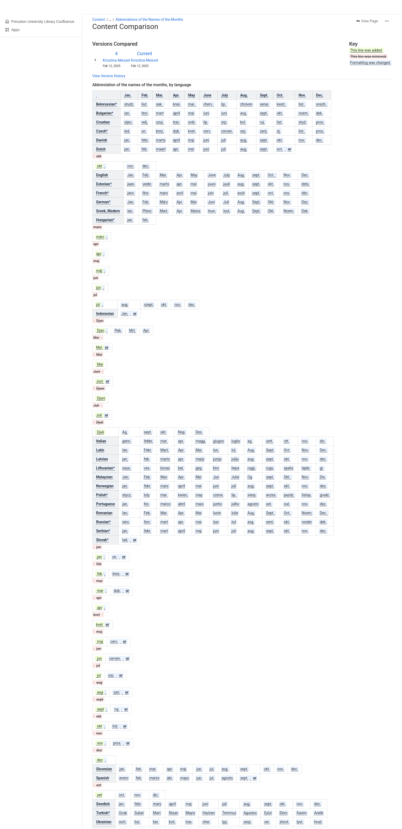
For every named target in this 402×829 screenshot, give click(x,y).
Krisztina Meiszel (116, 60)
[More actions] (387, 21)
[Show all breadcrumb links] (109, 19)
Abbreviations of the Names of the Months (149, 19)
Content (98, 19)
